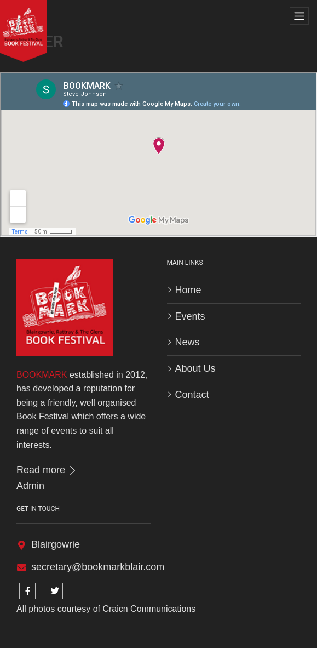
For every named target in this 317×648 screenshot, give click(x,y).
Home (188, 290)
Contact (192, 394)
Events (190, 316)
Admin (30, 485)
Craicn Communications (148, 608)
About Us (195, 368)
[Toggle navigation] (299, 16)
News (187, 342)
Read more (47, 469)
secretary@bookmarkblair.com (97, 566)
